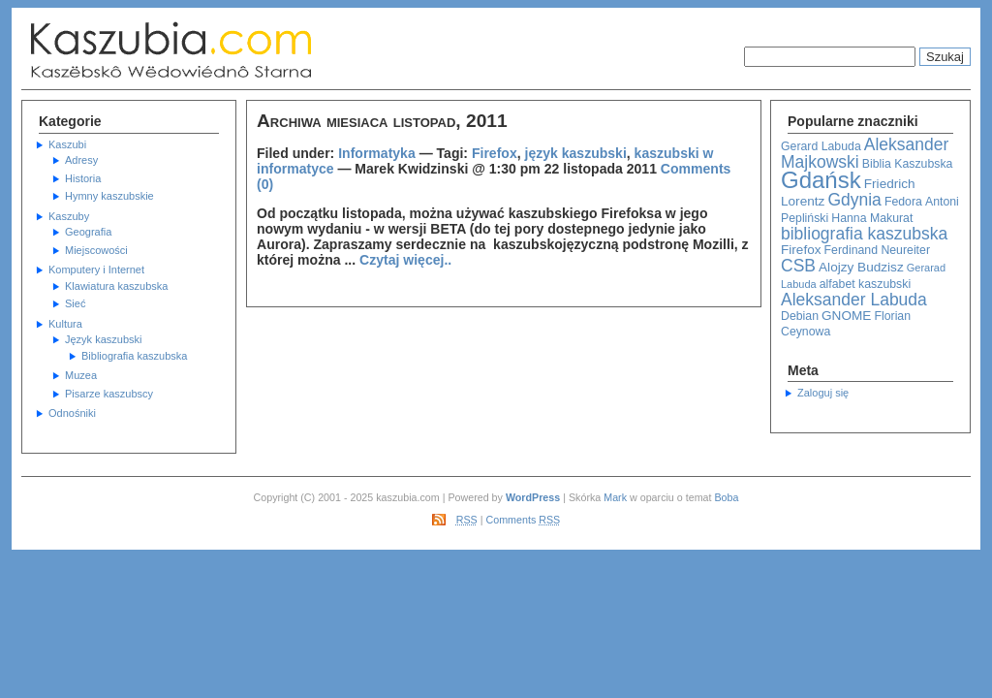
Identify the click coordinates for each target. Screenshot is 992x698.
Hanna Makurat (872, 218)
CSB (798, 265)
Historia (83, 178)
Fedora (903, 201)
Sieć (75, 303)
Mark (615, 497)
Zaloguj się (823, 392)
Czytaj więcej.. (405, 260)
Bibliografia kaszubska (134, 356)
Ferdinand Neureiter (877, 250)
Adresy (81, 160)
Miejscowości (96, 250)
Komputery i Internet (96, 269)
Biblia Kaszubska (907, 164)
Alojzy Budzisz (861, 267)
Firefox (801, 249)
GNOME (846, 315)
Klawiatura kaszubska (116, 286)
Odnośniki (72, 413)
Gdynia (854, 199)
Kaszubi (67, 144)
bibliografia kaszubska (864, 233)
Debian (800, 316)
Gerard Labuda (821, 146)
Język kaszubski (103, 339)
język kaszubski (576, 153)
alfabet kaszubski (865, 284)
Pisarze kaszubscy (109, 393)
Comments (523, 519)
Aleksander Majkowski (864, 154)
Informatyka (377, 153)
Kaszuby (68, 216)
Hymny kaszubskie (109, 196)
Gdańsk (821, 180)
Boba (726, 497)
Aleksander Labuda (854, 299)
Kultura (65, 324)
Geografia (88, 232)
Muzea (81, 375)
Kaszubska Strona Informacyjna (215, 50)
